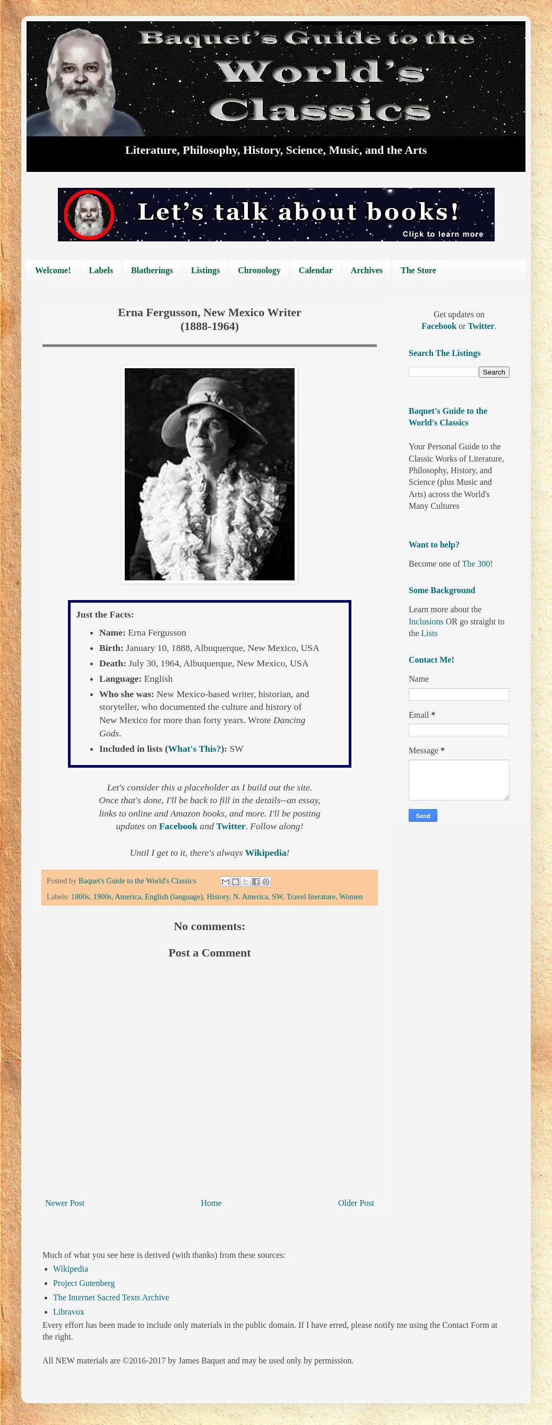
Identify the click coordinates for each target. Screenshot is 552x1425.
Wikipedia (70, 1268)
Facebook (440, 326)
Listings (205, 270)
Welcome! (53, 270)
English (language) (174, 896)
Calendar (316, 270)
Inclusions (426, 621)
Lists (429, 633)
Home (211, 1202)
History (217, 896)
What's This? (194, 748)
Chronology (259, 270)
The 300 (476, 563)
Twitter (481, 326)
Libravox (68, 1311)
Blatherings (152, 270)
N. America (250, 896)
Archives (367, 270)
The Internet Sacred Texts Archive (111, 1297)
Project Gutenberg (84, 1283)
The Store (418, 270)
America (128, 896)
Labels (101, 270)
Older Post (356, 1202)
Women (351, 896)
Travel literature (311, 896)
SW (277, 896)
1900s (102, 896)
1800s (80, 896)
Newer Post (64, 1202)
